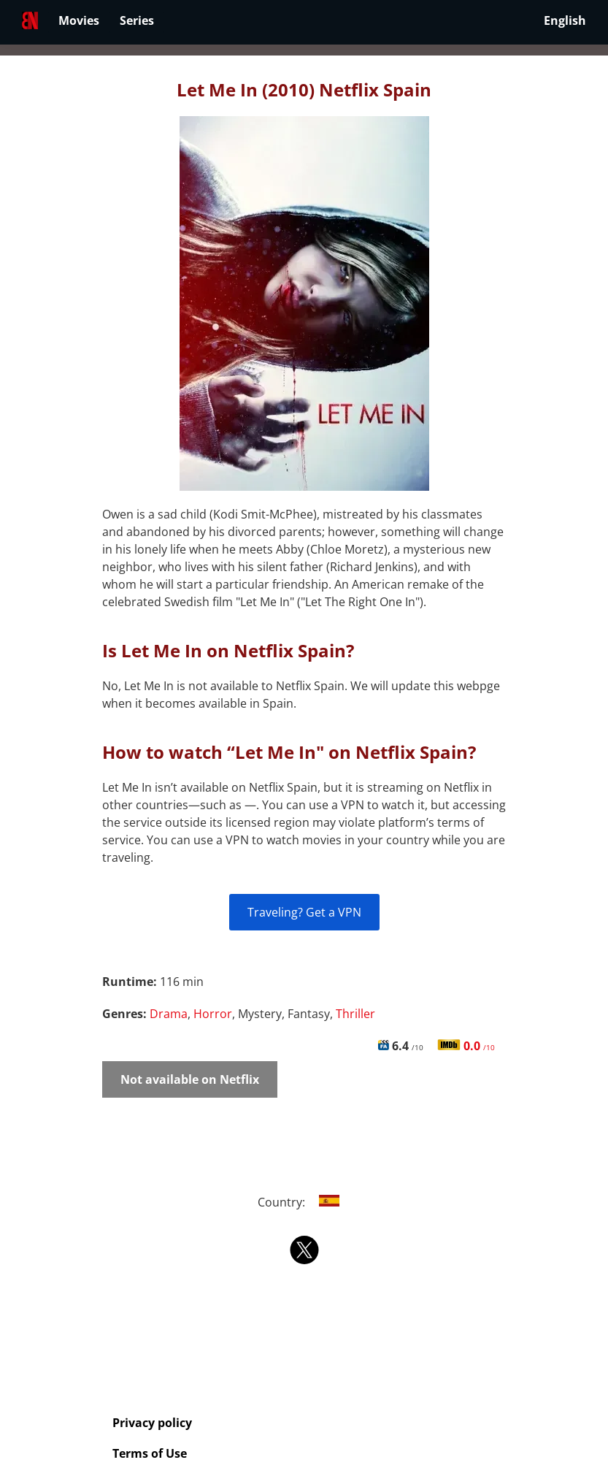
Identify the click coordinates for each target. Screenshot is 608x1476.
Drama (169, 1014)
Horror (212, 1014)
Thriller (355, 1014)
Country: (304, 1202)
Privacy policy (152, 1423)
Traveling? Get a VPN (304, 912)
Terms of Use (149, 1453)
